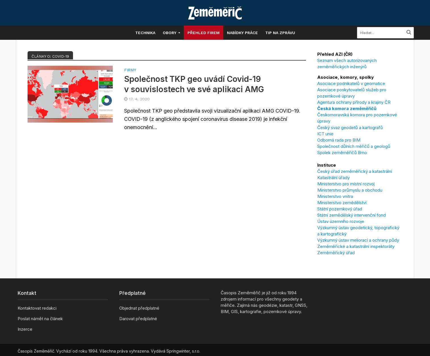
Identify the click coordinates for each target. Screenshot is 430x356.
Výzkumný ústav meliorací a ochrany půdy (358, 240)
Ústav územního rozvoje (340, 221)
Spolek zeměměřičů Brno (342, 152)
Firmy (130, 70)
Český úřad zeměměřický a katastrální (354, 171)
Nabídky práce (242, 32)
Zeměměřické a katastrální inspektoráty (355, 246)
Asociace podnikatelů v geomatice (351, 83)
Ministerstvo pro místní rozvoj (346, 184)
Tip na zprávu (280, 32)
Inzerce (25, 329)
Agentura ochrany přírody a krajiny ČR (354, 102)
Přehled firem (203, 32)
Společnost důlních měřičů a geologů (353, 146)
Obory (169, 32)
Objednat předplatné (139, 308)
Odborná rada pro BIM (338, 140)
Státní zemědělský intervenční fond (351, 215)
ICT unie (325, 133)
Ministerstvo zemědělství (341, 202)
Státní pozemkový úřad (339, 209)
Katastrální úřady (333, 177)
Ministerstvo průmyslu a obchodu (349, 190)
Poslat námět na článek (40, 318)
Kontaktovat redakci (37, 308)
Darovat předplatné (138, 318)
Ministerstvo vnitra (335, 196)
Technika (145, 32)
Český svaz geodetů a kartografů (350, 127)
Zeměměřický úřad (336, 252)
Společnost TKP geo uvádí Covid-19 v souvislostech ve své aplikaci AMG (194, 84)
